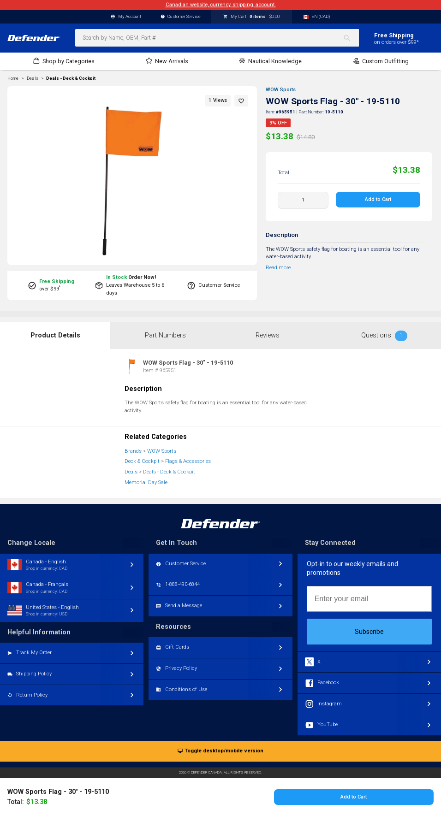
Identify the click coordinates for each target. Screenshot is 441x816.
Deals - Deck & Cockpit (70, 78)
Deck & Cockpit (142, 461)
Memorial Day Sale (146, 482)
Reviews (268, 335)
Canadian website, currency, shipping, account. (221, 5)
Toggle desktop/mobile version (220, 751)
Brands (133, 451)
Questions (384, 336)
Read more (278, 268)
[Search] (351, 38)
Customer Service (181, 17)
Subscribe (369, 631)
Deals (131, 472)
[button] (241, 100)
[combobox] (217, 38)
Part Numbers (165, 335)
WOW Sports (281, 90)
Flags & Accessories (188, 461)
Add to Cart (378, 199)
